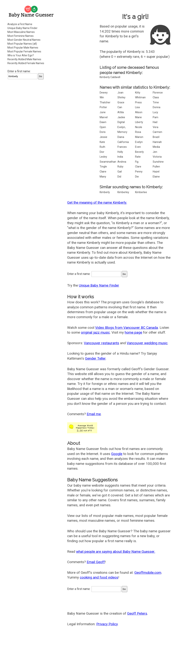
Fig (136, 161)
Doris (103, 131)
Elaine (156, 176)
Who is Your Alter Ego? (20, 55)
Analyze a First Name (19, 24)
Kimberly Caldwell (110, 77)
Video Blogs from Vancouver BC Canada (126, 327)
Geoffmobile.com (147, 572)
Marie (138, 117)
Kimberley (123, 192)
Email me (94, 414)
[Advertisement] (31, 106)
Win (102, 97)
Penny (138, 171)
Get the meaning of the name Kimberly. (97, 202)
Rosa (138, 131)
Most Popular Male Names (22, 47)
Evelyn (139, 142)
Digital (121, 122)
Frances (122, 146)
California (123, 142)
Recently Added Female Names (25, 63)
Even (138, 146)
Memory (122, 131)
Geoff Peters (137, 613)
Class (156, 97)
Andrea (121, 161)
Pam (155, 117)
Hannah (157, 142)
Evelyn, (121, 127)
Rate (138, 156)
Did (119, 176)
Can (119, 107)
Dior (102, 151)
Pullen (156, 166)
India (120, 156)
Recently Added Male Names (24, 59)
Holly (120, 151)
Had (155, 122)
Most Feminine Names (20, 35)
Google (116, 454)
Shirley (121, 97)
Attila (120, 112)
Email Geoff (96, 562)
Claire (103, 171)
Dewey (104, 92)
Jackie (121, 117)
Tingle (103, 166)
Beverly (139, 151)
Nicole (138, 127)
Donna (156, 107)
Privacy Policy (107, 624)
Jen (155, 151)
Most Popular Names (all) (22, 43)
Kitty (137, 92)
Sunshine (158, 161)
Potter (103, 107)
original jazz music (95, 332)
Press (138, 102)
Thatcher (105, 102)
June (103, 112)
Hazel (156, 171)
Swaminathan (108, 161)
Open (103, 127)
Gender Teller (95, 358)
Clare (138, 166)
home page (133, 332)
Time (156, 102)
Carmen (157, 131)
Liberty (139, 122)
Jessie (103, 136)
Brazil (156, 136)
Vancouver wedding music (147, 343)
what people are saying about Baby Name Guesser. (115, 551)
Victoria (157, 156)
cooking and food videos (99, 577)
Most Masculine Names (21, 31)
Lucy (155, 112)
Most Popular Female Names (24, 51)
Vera (155, 127)
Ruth (102, 146)
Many (103, 176)
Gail (119, 171)
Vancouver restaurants (101, 343)
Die (137, 176)
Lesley (103, 156)
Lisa (137, 107)
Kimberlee (141, 192)
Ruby (120, 166)
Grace (120, 102)
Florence (158, 92)
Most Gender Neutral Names (23, 39)
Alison (138, 112)
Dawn (103, 122)
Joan (120, 92)
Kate (102, 142)
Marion (139, 136)
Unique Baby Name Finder (22, 28)
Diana (120, 136)
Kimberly (105, 192)
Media (156, 146)
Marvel (104, 117)
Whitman (140, 97)
